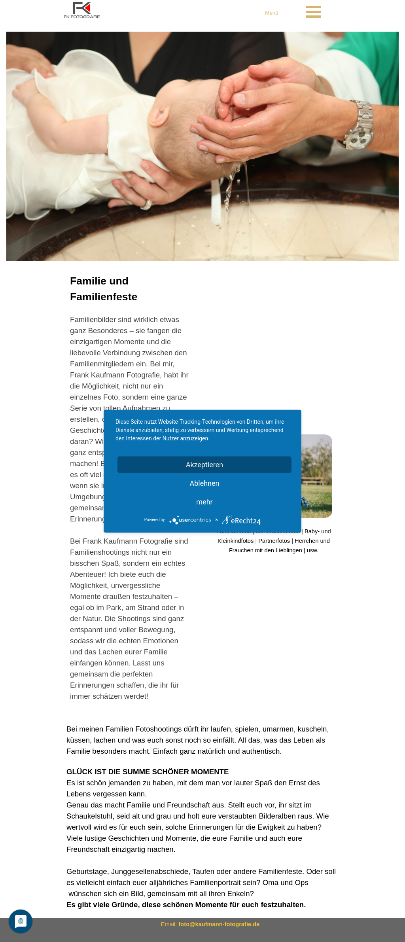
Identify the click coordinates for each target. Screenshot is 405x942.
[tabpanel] (271, 12)
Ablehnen (204, 483)
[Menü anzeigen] (313, 12)
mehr (204, 501)
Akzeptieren (204, 464)
